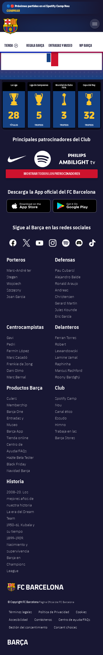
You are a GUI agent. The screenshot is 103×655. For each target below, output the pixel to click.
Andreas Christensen (64, 293)
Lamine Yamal (66, 357)
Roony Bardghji (67, 377)
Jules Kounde (66, 310)
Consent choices (65, 627)
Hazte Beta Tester (20, 457)
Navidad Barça (18, 470)
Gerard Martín (66, 303)
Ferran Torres (65, 337)
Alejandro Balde (67, 277)
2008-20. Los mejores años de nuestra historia (20, 498)
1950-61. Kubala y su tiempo (21, 528)
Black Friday (16, 464)
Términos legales (20, 612)
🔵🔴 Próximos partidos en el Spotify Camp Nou (38, 8)
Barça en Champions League (16, 564)
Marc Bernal (16, 377)
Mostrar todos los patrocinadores (51, 174)
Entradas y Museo (15, 421)
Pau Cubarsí (64, 270)
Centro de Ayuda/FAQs (17, 447)
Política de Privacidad (53, 612)
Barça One (15, 411)
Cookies (81, 612)
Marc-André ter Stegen (19, 273)
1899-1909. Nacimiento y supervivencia (18, 544)
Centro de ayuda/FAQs (74, 619)
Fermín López (18, 351)
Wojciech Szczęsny (14, 286)
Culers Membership (17, 401)
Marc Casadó (17, 357)
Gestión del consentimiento (28, 627)
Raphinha (63, 364)
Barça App (15, 431)
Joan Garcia (16, 296)
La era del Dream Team (20, 514)
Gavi (10, 337)
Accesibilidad (18, 619)
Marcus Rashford (68, 370)
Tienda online (17, 438)
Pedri (11, 344)
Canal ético (64, 411)
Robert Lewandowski (66, 347)
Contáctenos (43, 619)
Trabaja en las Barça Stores (66, 434)
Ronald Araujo (66, 283)
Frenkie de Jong (19, 364)
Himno (60, 424)
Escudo (61, 418)
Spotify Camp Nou (66, 401)
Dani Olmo (15, 370)
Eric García (63, 316)
